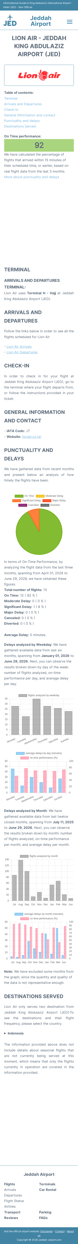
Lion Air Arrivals (19, 346)
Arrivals (10, 1190)
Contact (59, 1231)
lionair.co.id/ (31, 437)
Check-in (11, 109)
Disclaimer (46, 1231)
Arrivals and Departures (23, 104)
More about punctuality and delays (31, 177)
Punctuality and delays (22, 121)
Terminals (47, 1184)
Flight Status (14, 1201)
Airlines (10, 1206)
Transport (12, 1212)
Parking (45, 1212)
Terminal (10, 98)
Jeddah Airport (40, 21)
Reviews (11, 1218)
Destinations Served (20, 126)
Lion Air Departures (22, 352)
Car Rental (47, 1190)
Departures (13, 1195)
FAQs (43, 1218)
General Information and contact (29, 115)
